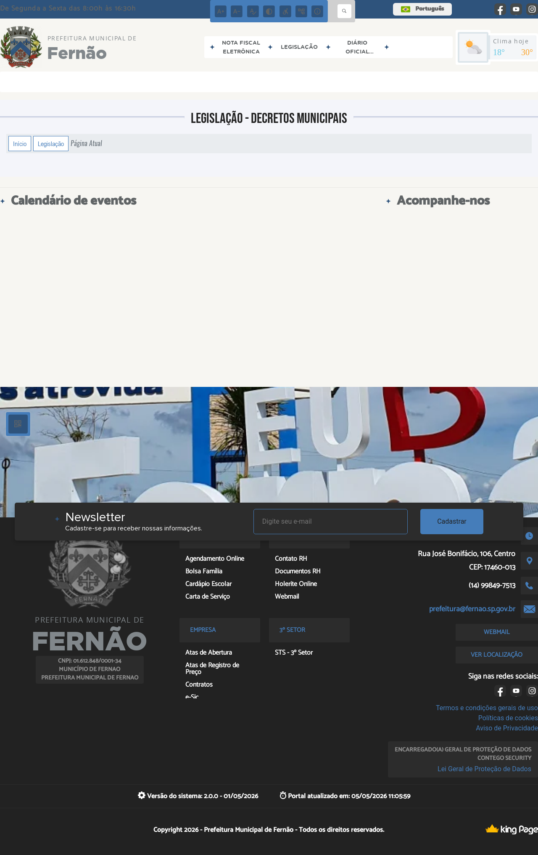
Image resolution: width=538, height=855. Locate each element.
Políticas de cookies (508, 718)
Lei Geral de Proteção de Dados (484, 769)
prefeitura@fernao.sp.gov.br (472, 609)
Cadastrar (452, 521)
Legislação (51, 143)
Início (19, 143)
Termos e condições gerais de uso (487, 708)
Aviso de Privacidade (507, 728)
